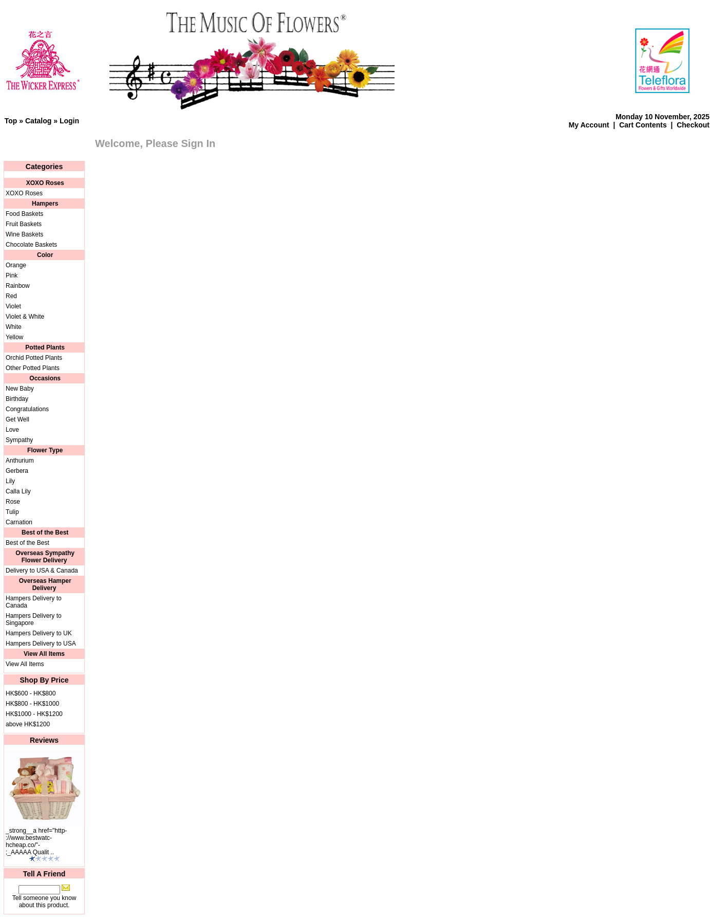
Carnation (19, 522)
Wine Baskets (24, 234)
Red (11, 296)
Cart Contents (643, 125)
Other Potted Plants (33, 368)
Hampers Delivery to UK (39, 633)
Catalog (38, 121)
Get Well (17, 419)
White (14, 327)
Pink (11, 275)
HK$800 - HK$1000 (32, 703)
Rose (13, 501)
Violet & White (25, 316)
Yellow (14, 337)
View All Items (25, 664)
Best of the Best (27, 542)
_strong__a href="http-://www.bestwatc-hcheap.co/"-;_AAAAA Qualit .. (36, 841)
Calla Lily (18, 491)
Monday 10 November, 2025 (662, 117)
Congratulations (27, 409)
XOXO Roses (24, 193)
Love (12, 429)
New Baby (20, 388)
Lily (10, 481)
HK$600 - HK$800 (30, 693)
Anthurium (20, 460)
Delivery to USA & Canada (42, 570)
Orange (16, 265)
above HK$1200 (28, 724)
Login (69, 121)
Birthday (17, 398)
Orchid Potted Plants (34, 357)
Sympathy (19, 440)
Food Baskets (24, 213)
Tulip (12, 512)
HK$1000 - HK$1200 (34, 714)
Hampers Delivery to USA (41, 643)
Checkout (693, 125)
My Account (589, 125)
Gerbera (17, 470)
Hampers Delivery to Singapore (34, 619)
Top (11, 121)
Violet (13, 306)
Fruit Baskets (24, 224)
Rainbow (18, 285)
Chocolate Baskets (31, 244)
